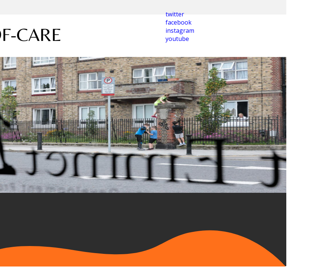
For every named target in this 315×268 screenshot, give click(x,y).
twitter (175, 14)
